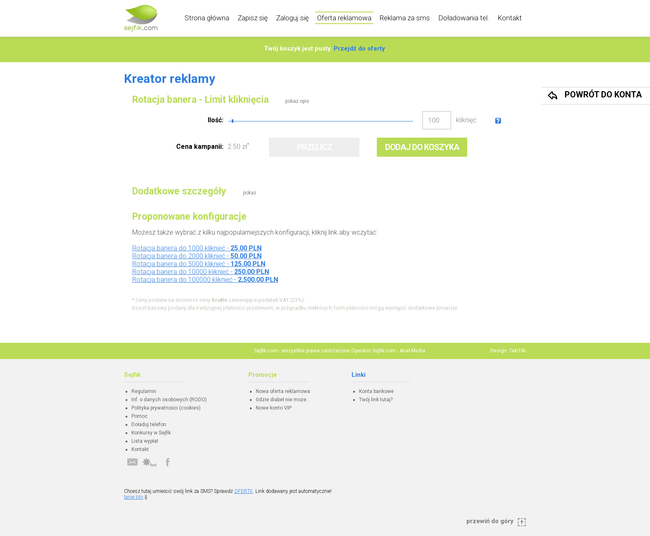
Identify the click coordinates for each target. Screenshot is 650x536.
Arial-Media (412, 351)
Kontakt (509, 18)
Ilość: (215, 120)
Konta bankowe (376, 391)
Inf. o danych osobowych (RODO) (169, 400)
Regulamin (143, 391)
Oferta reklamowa (344, 18)
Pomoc (139, 416)
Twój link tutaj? (376, 400)
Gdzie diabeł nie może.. (282, 400)
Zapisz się (253, 18)
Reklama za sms (405, 18)
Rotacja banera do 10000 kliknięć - (200, 272)
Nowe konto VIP (273, 408)
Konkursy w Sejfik (151, 433)
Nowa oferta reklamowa (283, 391)
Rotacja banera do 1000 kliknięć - (197, 248)
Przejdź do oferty (359, 48)
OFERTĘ (243, 491)
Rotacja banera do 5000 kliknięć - (198, 264)
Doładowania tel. (463, 18)
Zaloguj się (292, 18)
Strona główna (206, 18)
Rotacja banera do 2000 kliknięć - (197, 256)
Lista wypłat (144, 441)
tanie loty (133, 497)
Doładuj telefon (148, 424)
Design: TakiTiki (508, 351)
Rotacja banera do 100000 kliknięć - (205, 280)
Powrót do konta (603, 94)
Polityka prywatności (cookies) (166, 408)
